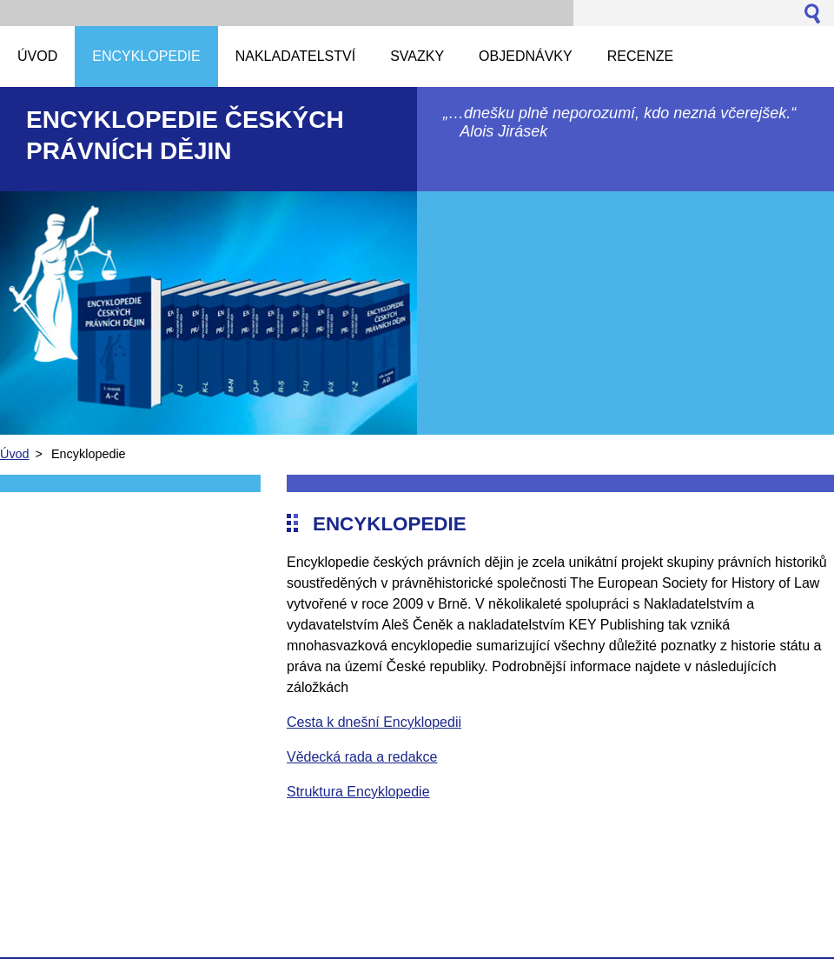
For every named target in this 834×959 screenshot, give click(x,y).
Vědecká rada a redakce (362, 756)
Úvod (15, 454)
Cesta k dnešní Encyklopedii (374, 722)
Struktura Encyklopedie (358, 791)
